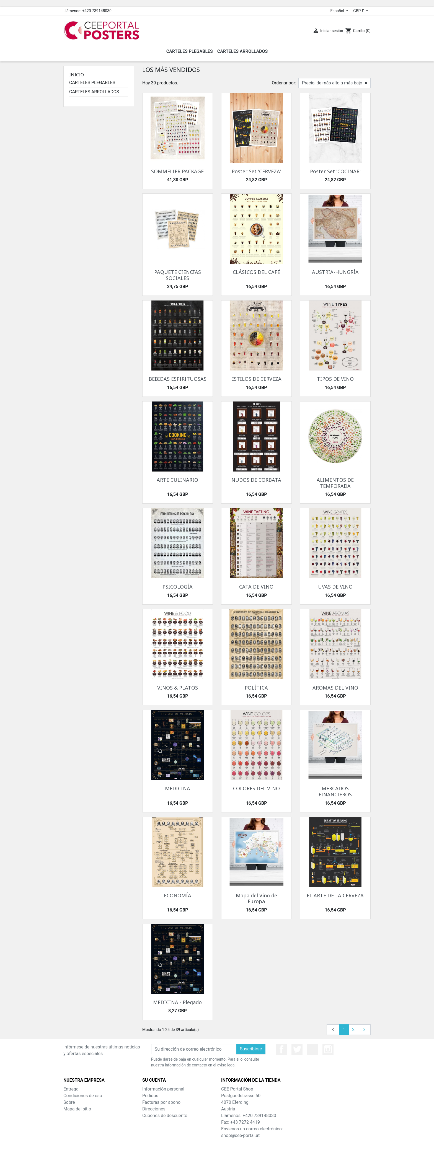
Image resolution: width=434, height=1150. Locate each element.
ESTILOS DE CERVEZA (256, 378)
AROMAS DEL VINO (335, 687)
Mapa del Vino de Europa (256, 898)
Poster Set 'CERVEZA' (256, 171)
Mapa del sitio (77, 1109)
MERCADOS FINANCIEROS (335, 791)
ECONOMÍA (177, 895)
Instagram (328, 1049)
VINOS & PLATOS (177, 687)
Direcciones (154, 1109)
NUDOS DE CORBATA (256, 479)
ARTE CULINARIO (177, 479)
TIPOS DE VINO (335, 378)
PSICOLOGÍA (177, 586)
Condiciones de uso (82, 1095)
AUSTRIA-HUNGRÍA (335, 272)
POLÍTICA (256, 687)
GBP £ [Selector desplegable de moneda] (359, 11)
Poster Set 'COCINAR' (335, 171)
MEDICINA (177, 788)
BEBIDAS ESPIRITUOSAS (177, 378)
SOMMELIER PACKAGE (177, 171)
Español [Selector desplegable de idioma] (337, 11)
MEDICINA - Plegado (177, 1002)
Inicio (76, 75)
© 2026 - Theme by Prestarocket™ (217, 1142)
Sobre (69, 1102)
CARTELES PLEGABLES (92, 82)
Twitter (297, 1049)
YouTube (312, 1049)
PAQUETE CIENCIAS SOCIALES (177, 275)
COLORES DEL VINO (256, 788)
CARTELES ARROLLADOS (94, 91)
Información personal (163, 1089)
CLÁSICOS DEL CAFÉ (256, 272)
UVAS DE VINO (335, 586)
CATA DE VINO (256, 586)
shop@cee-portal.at (240, 1135)
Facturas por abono (161, 1102)
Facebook (281, 1049)
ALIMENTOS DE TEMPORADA (335, 482)
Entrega (71, 1089)
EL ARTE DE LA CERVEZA (335, 895)
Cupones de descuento (164, 1115)
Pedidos (150, 1095)
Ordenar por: (284, 83)
